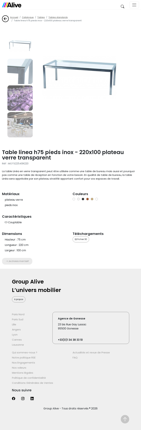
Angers (16, 329)
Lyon (15, 334)
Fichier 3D (81, 239)
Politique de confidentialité (29, 378)
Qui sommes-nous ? (24, 352)
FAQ (75, 357)
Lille (14, 324)
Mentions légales (22, 372)
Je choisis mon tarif (17, 261)
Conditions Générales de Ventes (32, 383)
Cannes (17, 339)
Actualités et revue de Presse (91, 352)
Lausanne (18, 344)
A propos (18, 299)
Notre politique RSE (24, 357)
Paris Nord (18, 314)
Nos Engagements (23, 362)
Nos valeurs (19, 367)
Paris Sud (17, 319)
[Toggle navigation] (134, 5)
